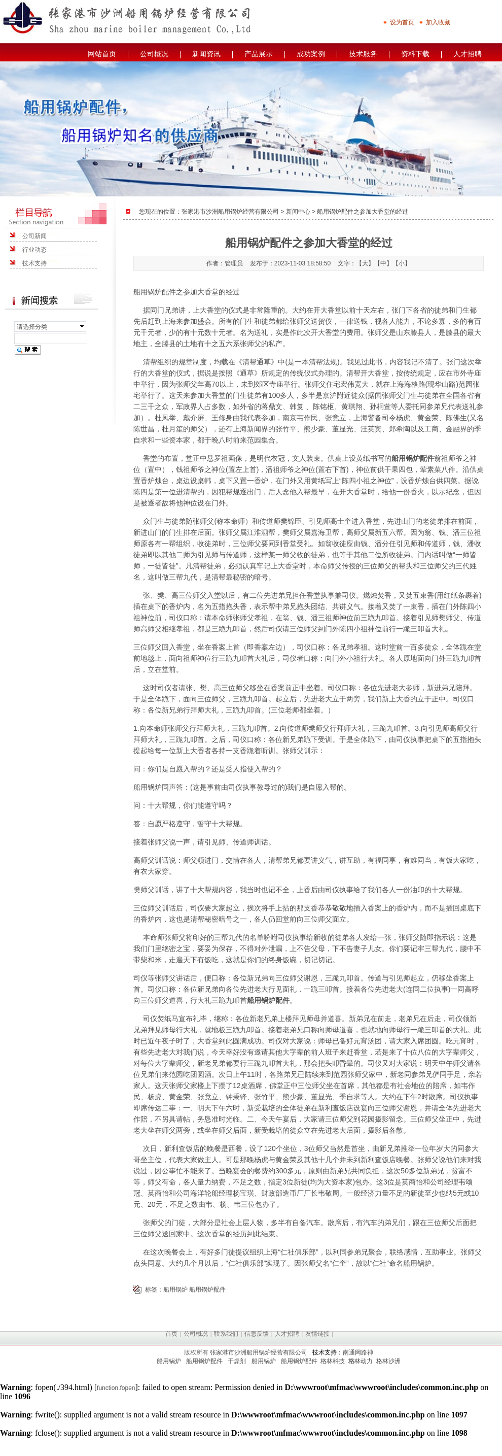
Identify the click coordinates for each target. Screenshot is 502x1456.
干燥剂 (237, 1361)
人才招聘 (467, 54)
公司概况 (154, 54)
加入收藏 (434, 22)
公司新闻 (34, 236)
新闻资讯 (206, 54)
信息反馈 (256, 1333)
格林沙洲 (388, 1361)
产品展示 (258, 54)
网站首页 (102, 54)
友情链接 (317, 1333)
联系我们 (226, 1333)
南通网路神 (358, 1352)
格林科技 (332, 1361)
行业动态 (34, 249)
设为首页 (398, 22)
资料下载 (415, 54)
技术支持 (34, 263)
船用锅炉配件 (154, 292)
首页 (171, 1333)
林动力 (363, 1361)
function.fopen (116, 1388)
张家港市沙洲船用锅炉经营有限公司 (230, 211)
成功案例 (311, 54)
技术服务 (363, 54)
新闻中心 (298, 211)
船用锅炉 (147, 787)
